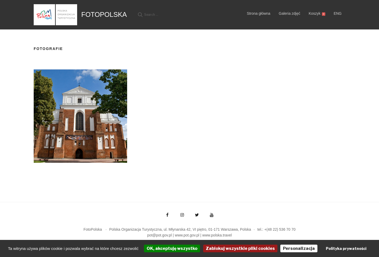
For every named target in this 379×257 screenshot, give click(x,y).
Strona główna (259, 13)
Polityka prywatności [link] (346, 248)
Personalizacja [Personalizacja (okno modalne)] (299, 248)
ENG (338, 13)
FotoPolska (104, 14)
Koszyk (317, 13)
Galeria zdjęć (289, 13)
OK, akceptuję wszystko (172, 248)
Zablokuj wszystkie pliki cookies (240, 248)
